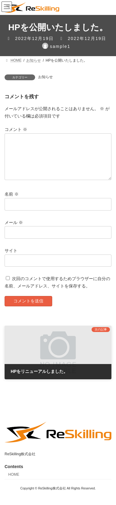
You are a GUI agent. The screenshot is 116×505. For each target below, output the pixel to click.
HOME (13, 482)
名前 (12, 201)
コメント (16, 129)
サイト (11, 257)
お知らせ (45, 77)
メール (14, 229)
